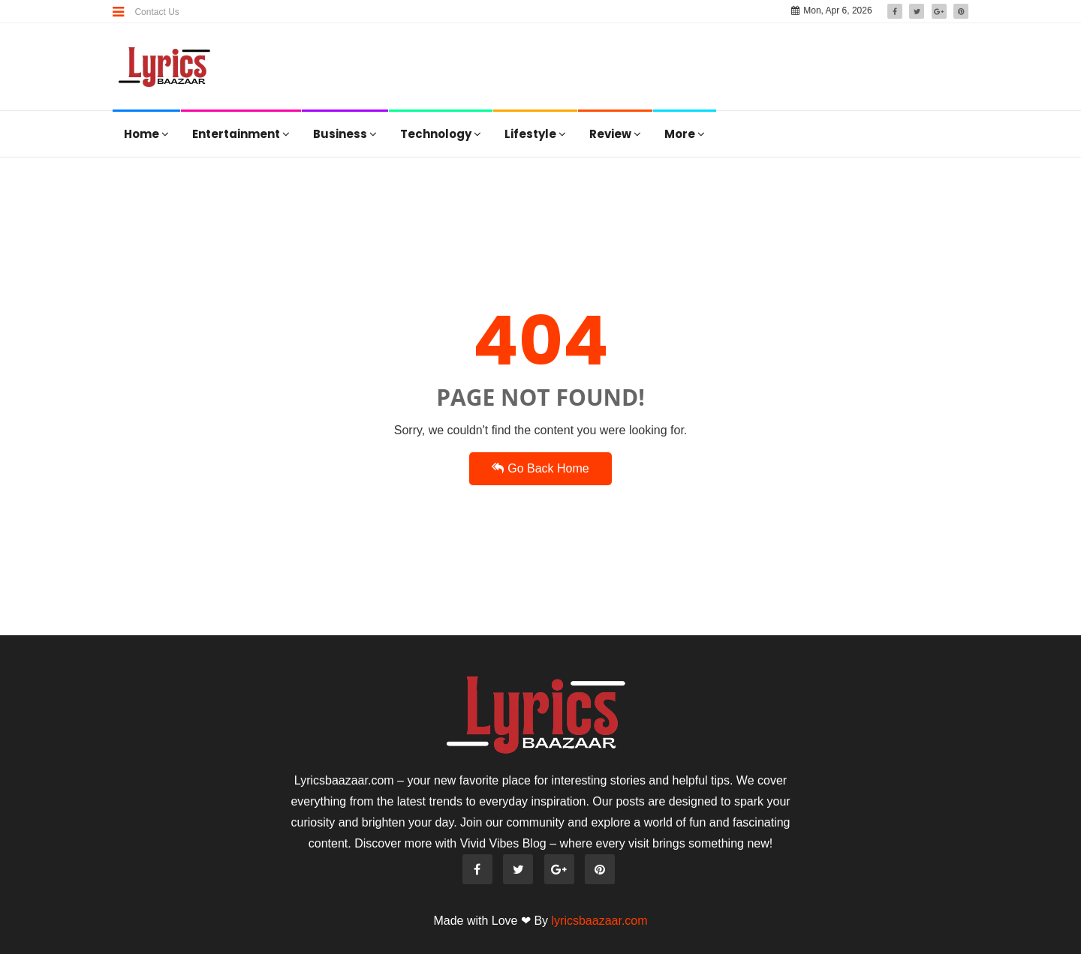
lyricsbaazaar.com (600, 920)
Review (615, 134)
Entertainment (241, 134)
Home (146, 134)
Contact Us (156, 12)
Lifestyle (535, 134)
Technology (440, 134)
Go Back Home (540, 468)
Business (345, 134)
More (684, 134)
